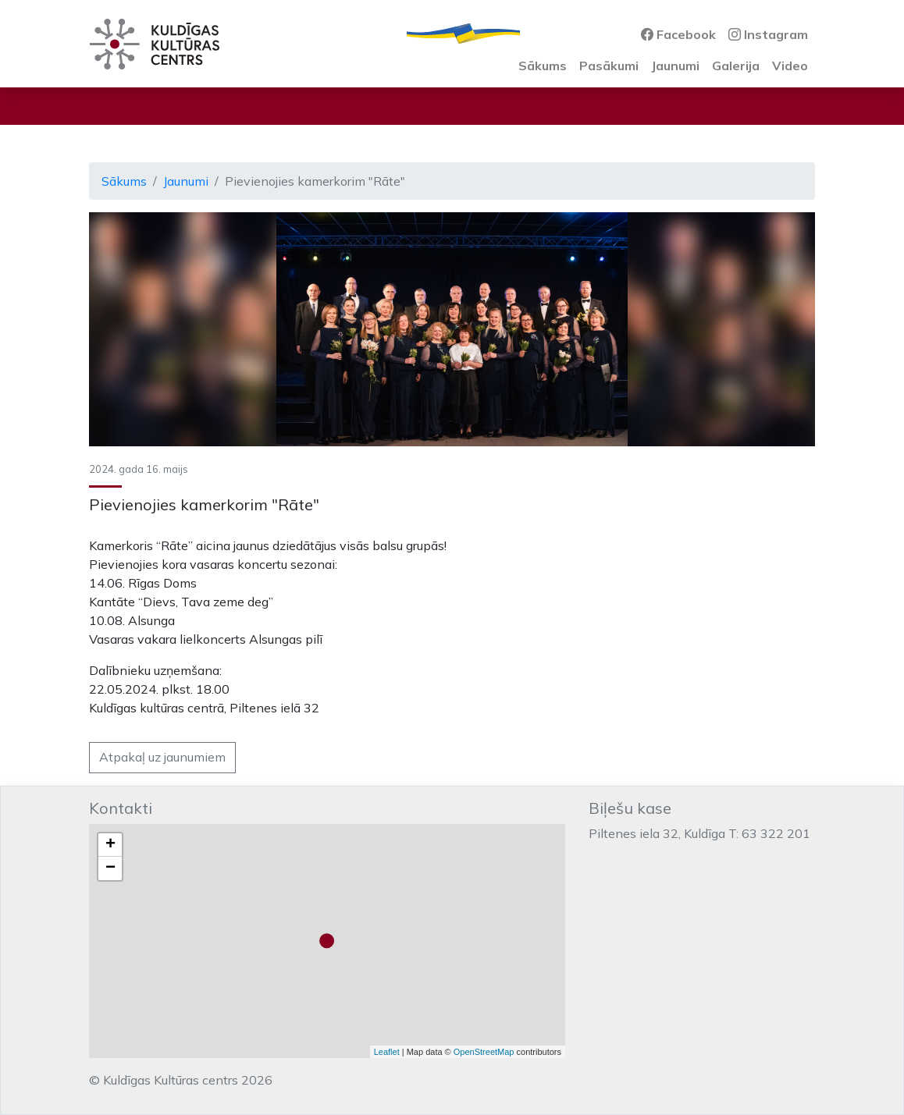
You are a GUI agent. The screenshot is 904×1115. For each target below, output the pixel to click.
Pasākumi (609, 65)
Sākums (542, 65)
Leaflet (387, 1051)
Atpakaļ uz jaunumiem (162, 757)
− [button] (110, 868)
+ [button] (110, 845)
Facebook (678, 34)
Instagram (768, 34)
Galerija (736, 65)
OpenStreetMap (484, 1051)
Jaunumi (675, 65)
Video (790, 65)
